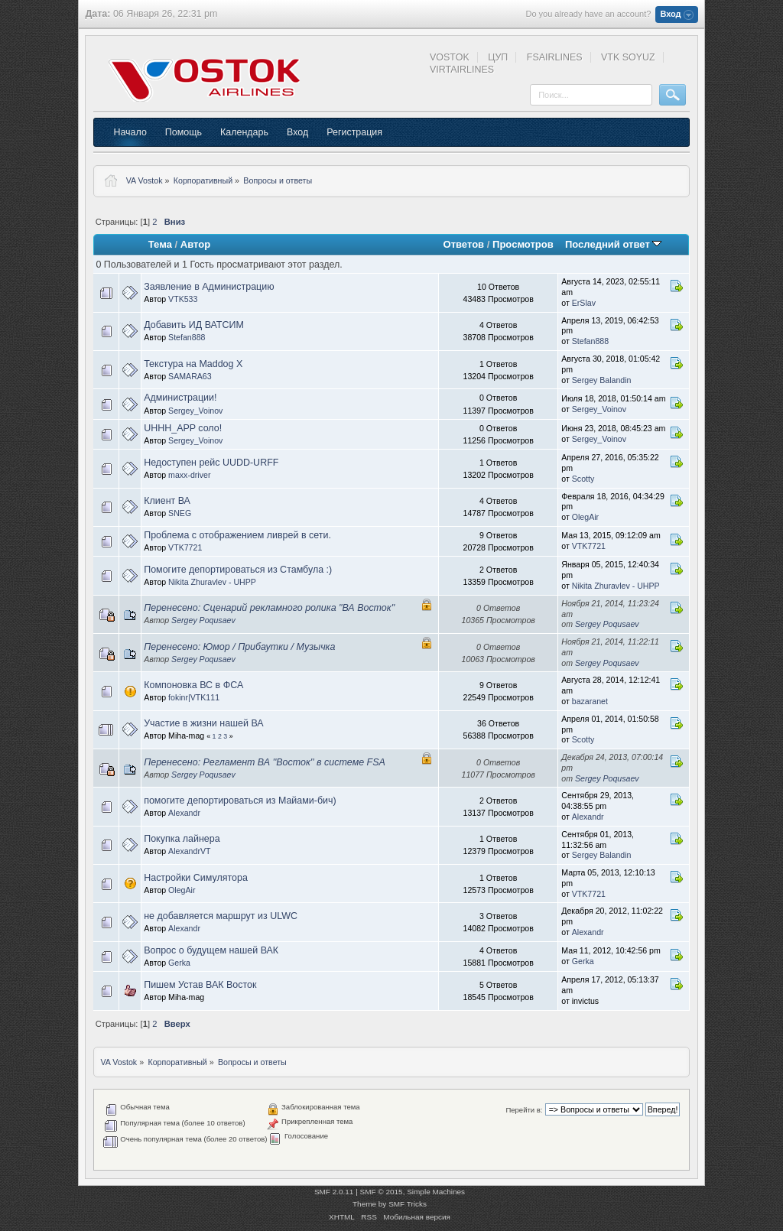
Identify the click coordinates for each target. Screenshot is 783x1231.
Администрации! (180, 397)
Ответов (464, 244)
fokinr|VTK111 (193, 697)
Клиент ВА (167, 500)
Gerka (179, 962)
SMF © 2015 (381, 1191)
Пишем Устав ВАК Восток (200, 984)
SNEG (179, 513)
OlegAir (585, 516)
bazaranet (590, 701)
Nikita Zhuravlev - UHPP (212, 581)
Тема (160, 244)
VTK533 (182, 299)
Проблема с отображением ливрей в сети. (237, 535)
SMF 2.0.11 (334, 1191)
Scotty (583, 478)
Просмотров (523, 244)
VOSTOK (449, 57)
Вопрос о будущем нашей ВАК (211, 950)
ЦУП (498, 57)
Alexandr (184, 812)
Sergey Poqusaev (203, 620)
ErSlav (584, 302)
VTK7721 (185, 547)
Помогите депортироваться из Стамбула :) (238, 569)
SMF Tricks (407, 1204)
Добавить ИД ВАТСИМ (194, 325)
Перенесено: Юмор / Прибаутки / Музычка (239, 646)
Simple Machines (436, 1191)
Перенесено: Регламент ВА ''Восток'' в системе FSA (264, 762)
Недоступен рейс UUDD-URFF (211, 462)
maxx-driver (189, 474)
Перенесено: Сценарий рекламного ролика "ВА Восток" (269, 608)
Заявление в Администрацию (209, 286)
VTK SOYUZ (628, 57)
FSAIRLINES (555, 57)
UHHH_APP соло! (183, 428)
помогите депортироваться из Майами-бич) (240, 800)
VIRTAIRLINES (462, 69)
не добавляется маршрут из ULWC (220, 916)
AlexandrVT (189, 851)
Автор (195, 244)
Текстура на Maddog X (193, 364)
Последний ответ (613, 244)
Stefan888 (186, 337)
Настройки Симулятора (196, 877)
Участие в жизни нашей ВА (204, 723)
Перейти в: (523, 1110)
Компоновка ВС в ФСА (193, 685)
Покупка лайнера (181, 838)
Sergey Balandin (602, 380)
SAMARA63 (190, 376)
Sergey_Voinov (195, 410)
